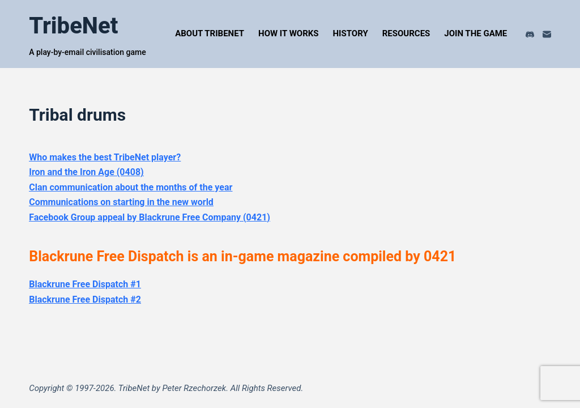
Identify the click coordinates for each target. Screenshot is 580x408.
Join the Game (475, 33)
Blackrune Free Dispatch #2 (85, 299)
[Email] (547, 34)
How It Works (288, 33)
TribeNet (73, 25)
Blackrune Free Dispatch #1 (85, 284)
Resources (406, 33)
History (350, 33)
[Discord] (530, 34)
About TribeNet (209, 33)
